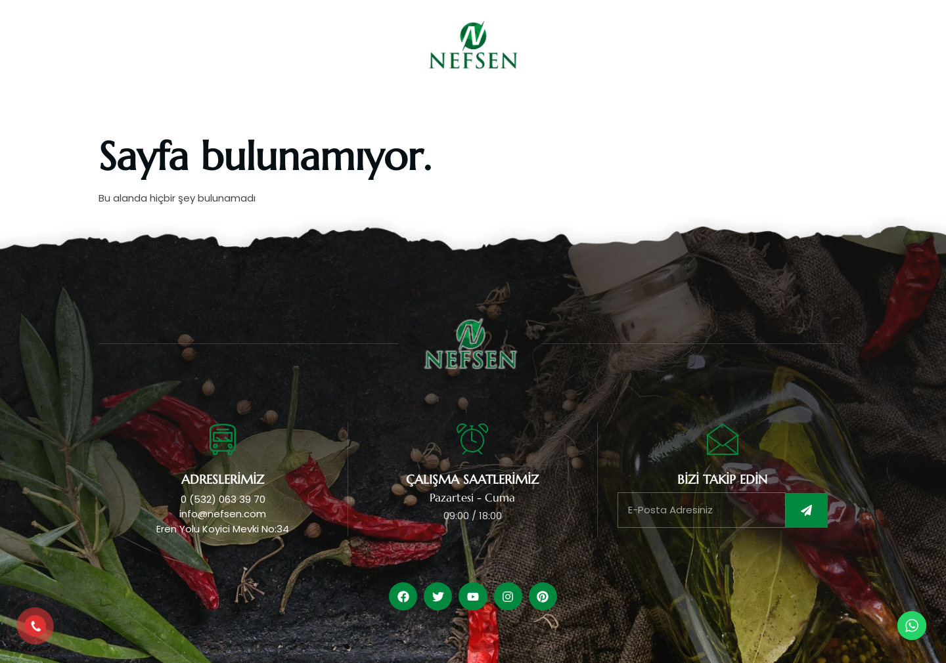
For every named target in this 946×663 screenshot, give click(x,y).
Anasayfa (280, 108)
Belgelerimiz (631, 108)
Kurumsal (352, 108)
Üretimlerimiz (540, 108)
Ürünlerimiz (441, 108)
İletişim (706, 108)
